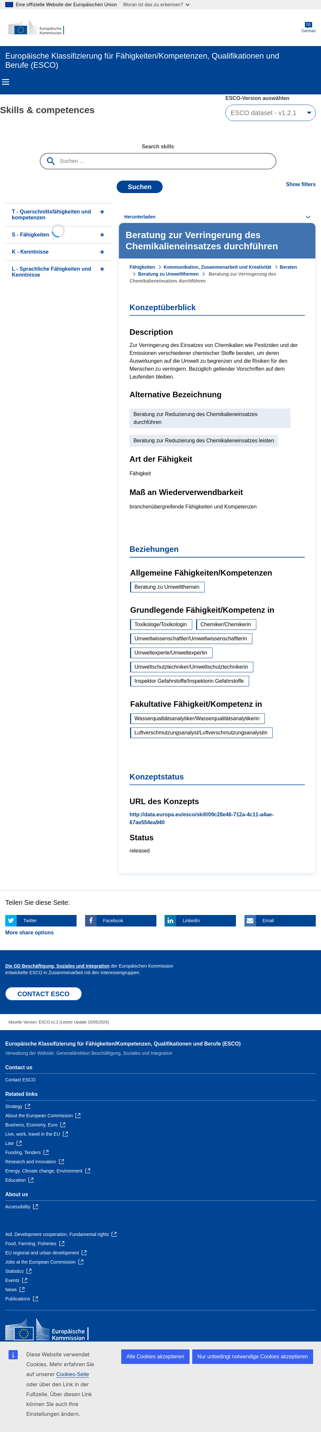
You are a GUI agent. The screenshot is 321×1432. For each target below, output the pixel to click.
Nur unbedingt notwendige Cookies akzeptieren (252, 1356)
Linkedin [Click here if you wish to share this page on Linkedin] (191, 920)
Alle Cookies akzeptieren (155, 1356)
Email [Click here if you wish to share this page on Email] (268, 920)
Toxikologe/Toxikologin (160, 624)
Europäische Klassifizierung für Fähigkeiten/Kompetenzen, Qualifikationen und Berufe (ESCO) (123, 1044)
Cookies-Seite (72, 1374)
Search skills (158, 146)
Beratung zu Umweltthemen (168, 274)
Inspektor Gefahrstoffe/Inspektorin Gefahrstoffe (189, 681)
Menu (5, 82)
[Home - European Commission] (37, 28)
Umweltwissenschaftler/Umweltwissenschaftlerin (190, 638)
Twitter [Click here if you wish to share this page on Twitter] (30, 920)
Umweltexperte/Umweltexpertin (170, 652)
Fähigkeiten (142, 267)
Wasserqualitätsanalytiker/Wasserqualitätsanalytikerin (196, 718)
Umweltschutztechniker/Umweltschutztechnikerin (191, 667)
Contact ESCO (20, 1079)
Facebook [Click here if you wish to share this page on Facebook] (113, 920)
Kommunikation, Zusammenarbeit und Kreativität (217, 267)
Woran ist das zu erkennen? (156, 4)
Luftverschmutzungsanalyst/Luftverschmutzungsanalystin (200, 732)
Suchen (139, 186)
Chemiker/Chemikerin (225, 624)
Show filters (301, 184)
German (309, 27)
